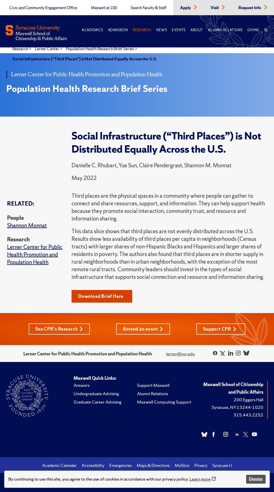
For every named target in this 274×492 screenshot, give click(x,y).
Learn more (200, 479)
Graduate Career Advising (98, 402)
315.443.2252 (248, 415)
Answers (82, 385)
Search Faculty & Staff (148, 7)
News (161, 30)
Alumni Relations (225, 30)
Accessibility (93, 465)
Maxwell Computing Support (164, 402)
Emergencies (120, 465)
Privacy (200, 465)
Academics (92, 30)
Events (178, 30)
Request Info (250, 7)
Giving (253, 30)
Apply (186, 7)
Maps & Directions (153, 465)
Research (142, 30)
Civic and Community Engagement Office (43, 7)
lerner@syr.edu (180, 354)
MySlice (182, 465)
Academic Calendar (59, 465)
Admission (118, 30)
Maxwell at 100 (104, 7)
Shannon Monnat (27, 225)
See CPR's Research (59, 329)
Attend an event (143, 329)
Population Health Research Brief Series (100, 48)
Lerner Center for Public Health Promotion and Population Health (34, 254)
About (197, 30)
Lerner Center (47, 48)
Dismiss (256, 479)
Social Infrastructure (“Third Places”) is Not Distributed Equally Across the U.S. (84, 59)
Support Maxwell (153, 385)
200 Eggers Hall (248, 400)
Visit (215, 7)
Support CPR (219, 329)
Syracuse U (222, 465)
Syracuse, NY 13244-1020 (237, 407)
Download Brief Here (100, 296)
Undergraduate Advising (96, 393)
